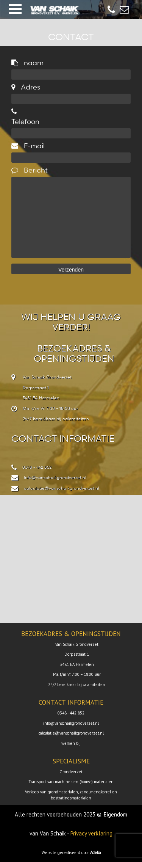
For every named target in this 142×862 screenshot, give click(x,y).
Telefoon (25, 117)
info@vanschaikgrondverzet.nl (55, 477)
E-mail (28, 145)
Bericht (29, 169)
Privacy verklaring (91, 833)
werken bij (71, 743)
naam (27, 62)
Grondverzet (71, 771)
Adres (25, 86)
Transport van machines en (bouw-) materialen (71, 781)
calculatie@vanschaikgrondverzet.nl (61, 488)
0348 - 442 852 (36, 467)
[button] (15, 9)
